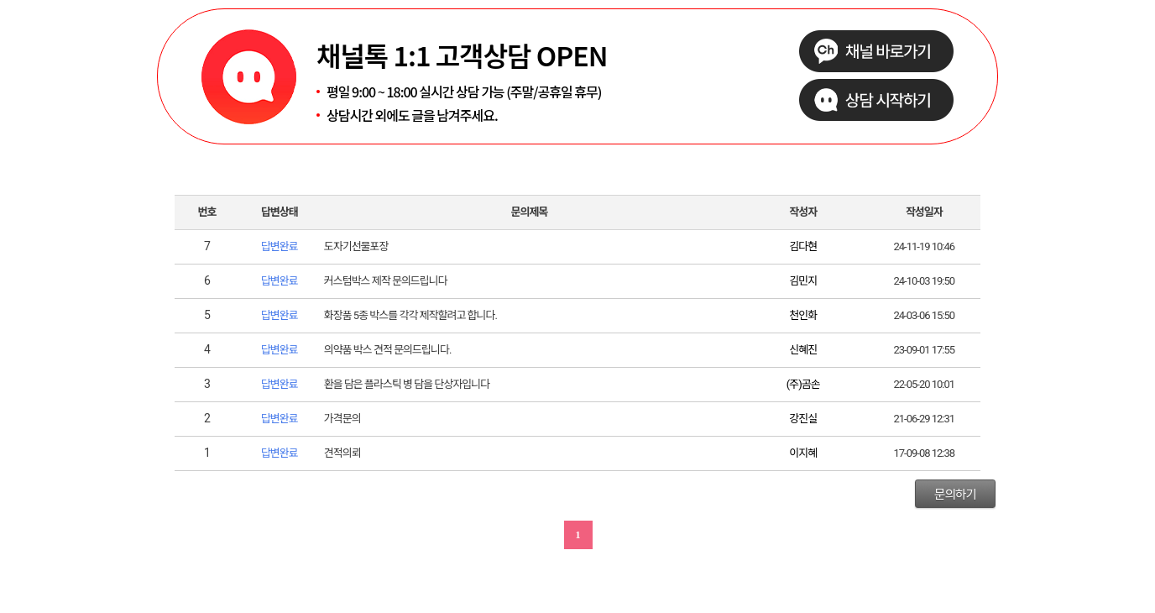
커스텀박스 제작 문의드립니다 (385, 281)
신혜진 (803, 349)
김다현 (803, 246)
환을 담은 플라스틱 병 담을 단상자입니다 (406, 384)
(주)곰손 (803, 384)
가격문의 (342, 418)
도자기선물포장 (356, 246)
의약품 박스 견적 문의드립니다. (388, 349)
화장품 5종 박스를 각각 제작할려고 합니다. (410, 315)
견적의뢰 (342, 453)
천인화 (803, 315)
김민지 (803, 281)
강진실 (803, 418)
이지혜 (803, 453)
